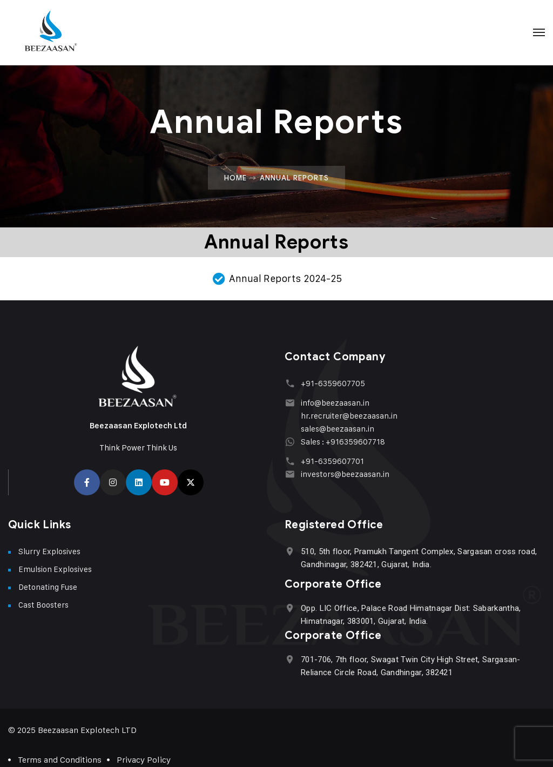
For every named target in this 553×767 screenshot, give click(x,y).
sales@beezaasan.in (337, 428)
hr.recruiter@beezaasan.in (349, 416)
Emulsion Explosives (55, 569)
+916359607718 (355, 441)
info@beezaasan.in (335, 403)
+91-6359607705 (333, 383)
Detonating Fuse (47, 587)
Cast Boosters (43, 605)
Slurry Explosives (49, 551)
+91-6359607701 (332, 461)
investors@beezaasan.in (345, 474)
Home (235, 177)
